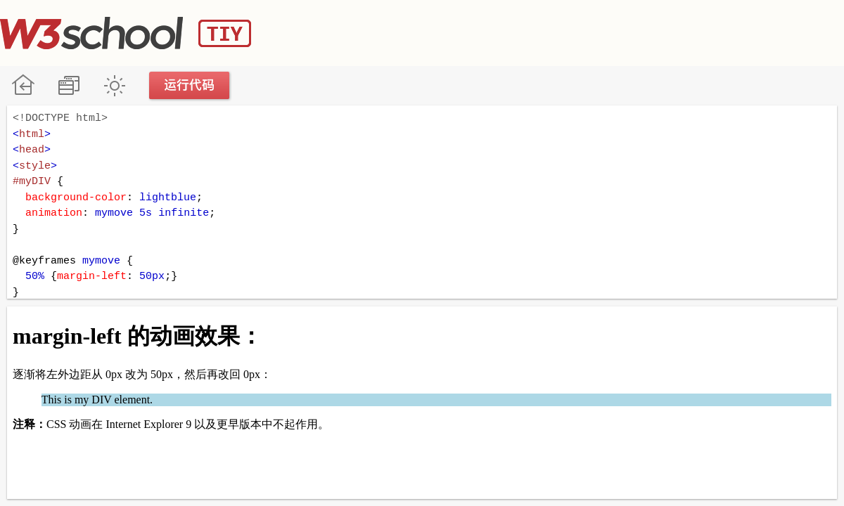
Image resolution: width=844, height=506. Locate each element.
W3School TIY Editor (125, 33)
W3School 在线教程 (23, 85)
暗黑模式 (114, 85)
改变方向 (68, 85)
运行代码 (190, 85)
